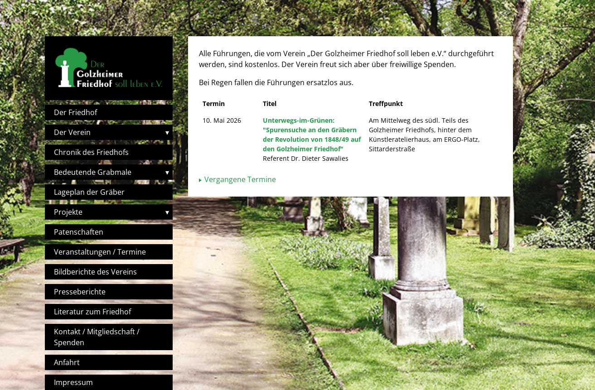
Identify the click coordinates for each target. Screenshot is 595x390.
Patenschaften (78, 232)
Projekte (68, 212)
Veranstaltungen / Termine (100, 252)
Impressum (73, 382)
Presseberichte (80, 292)
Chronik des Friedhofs (91, 152)
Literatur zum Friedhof (92, 312)
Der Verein (72, 132)
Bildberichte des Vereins (95, 272)
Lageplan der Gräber (89, 192)
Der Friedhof (75, 112)
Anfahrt (67, 362)
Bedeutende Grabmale (92, 172)
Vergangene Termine (240, 179)
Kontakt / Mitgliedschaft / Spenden (97, 337)
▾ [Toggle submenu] (167, 132)
